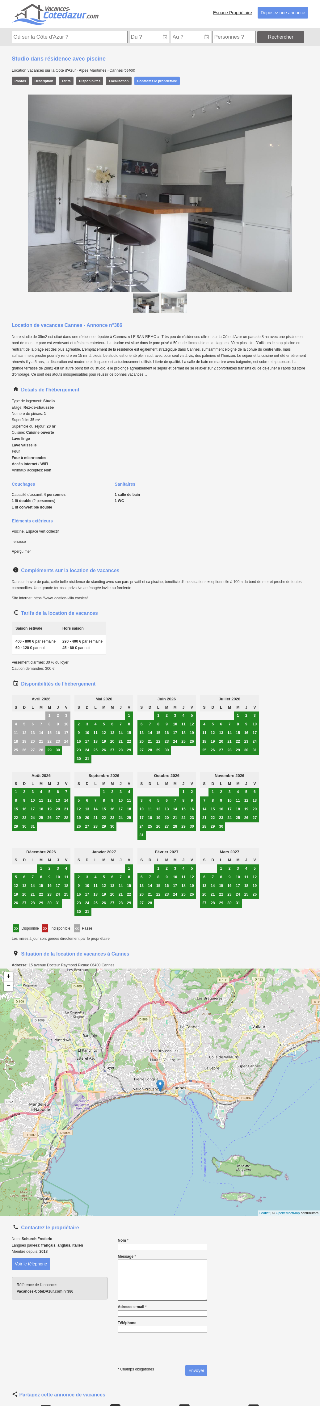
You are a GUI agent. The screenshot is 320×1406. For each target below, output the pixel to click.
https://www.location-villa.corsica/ (61, 598)
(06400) (129, 70)
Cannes (116, 70)
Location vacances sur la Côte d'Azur (44, 70)
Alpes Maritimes (93, 70)
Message (162, 1277)
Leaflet (264, 1213)
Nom (162, 1244)
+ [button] (8, 977)
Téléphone (162, 1326)
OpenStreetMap (288, 1213)
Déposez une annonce (283, 12)
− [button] (8, 986)
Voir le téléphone (31, 1263)
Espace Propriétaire (232, 12)
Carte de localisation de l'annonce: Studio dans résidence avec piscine (159, 1092)
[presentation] (161, 1346)
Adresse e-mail (162, 1310)
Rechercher (280, 37)
